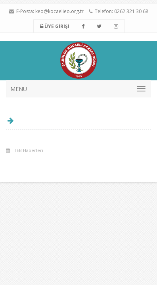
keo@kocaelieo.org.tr (59, 11)
